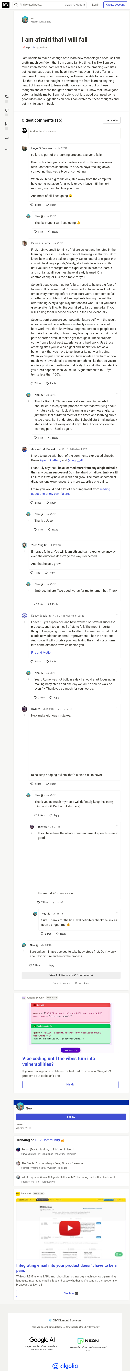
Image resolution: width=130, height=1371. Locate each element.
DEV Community (47, 1140)
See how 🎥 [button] (71, 1293)
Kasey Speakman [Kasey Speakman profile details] (41, 615)
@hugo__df (75, 460)
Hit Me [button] (70, 1084)
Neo (32, 18)
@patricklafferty (50, 460)
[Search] (16, 5)
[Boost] (6, 137)
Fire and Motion (41, 652)
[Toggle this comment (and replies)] (25, 154)
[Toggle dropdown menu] (117, 147)
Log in (95, 4)
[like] (35, 205)
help (26, 48)
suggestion (40, 48)
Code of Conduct (62, 983)
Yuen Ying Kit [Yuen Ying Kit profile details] (39, 545)
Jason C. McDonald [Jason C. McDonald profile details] (43, 449)
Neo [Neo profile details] (37, 216)
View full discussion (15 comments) (71, 975)
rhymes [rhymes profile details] (35, 709)
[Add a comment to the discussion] (74, 133)
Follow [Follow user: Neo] (71, 1116)
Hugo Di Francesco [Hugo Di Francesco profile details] (42, 148)
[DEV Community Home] (5, 4)
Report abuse (82, 983)
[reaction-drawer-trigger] (6, 98)
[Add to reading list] (6, 125)
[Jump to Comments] (6, 112)
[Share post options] (6, 149)
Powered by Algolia (74, 5)
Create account (115, 4)
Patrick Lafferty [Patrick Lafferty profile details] (40, 243)
